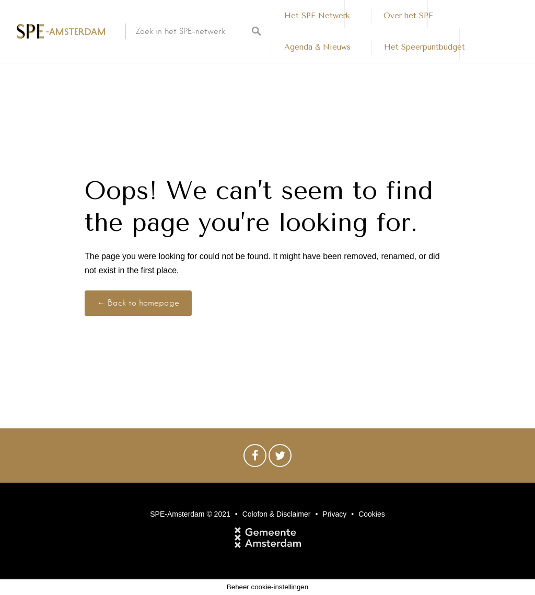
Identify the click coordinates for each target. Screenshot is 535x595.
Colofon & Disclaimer (276, 514)
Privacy (334, 514)
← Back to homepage (138, 303)
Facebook (255, 458)
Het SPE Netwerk (317, 15)
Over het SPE (408, 15)
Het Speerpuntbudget (424, 47)
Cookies (371, 514)
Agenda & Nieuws (317, 47)
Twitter (280, 458)
